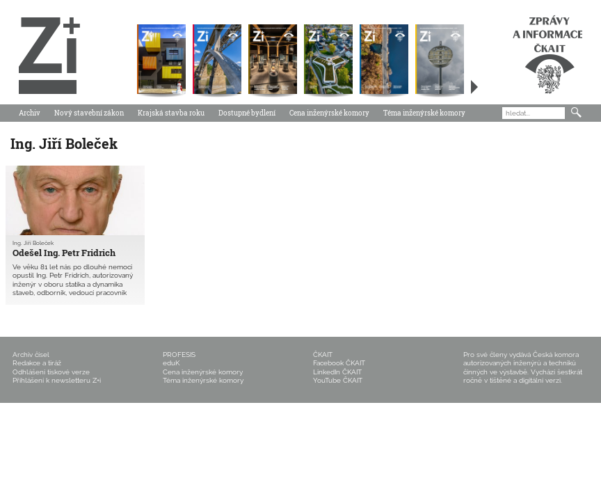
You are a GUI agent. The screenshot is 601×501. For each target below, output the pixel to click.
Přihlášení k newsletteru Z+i (57, 380)
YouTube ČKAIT (337, 380)
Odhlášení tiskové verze (51, 372)
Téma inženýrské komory (424, 113)
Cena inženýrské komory (329, 113)
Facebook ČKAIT (339, 363)
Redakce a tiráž (37, 363)
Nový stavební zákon (89, 113)
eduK (171, 363)
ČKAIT (322, 354)
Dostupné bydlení (246, 113)
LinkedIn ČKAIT (337, 372)
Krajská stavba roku (171, 113)
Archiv (29, 113)
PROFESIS (179, 354)
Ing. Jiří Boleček (33, 243)
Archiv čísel (31, 354)
